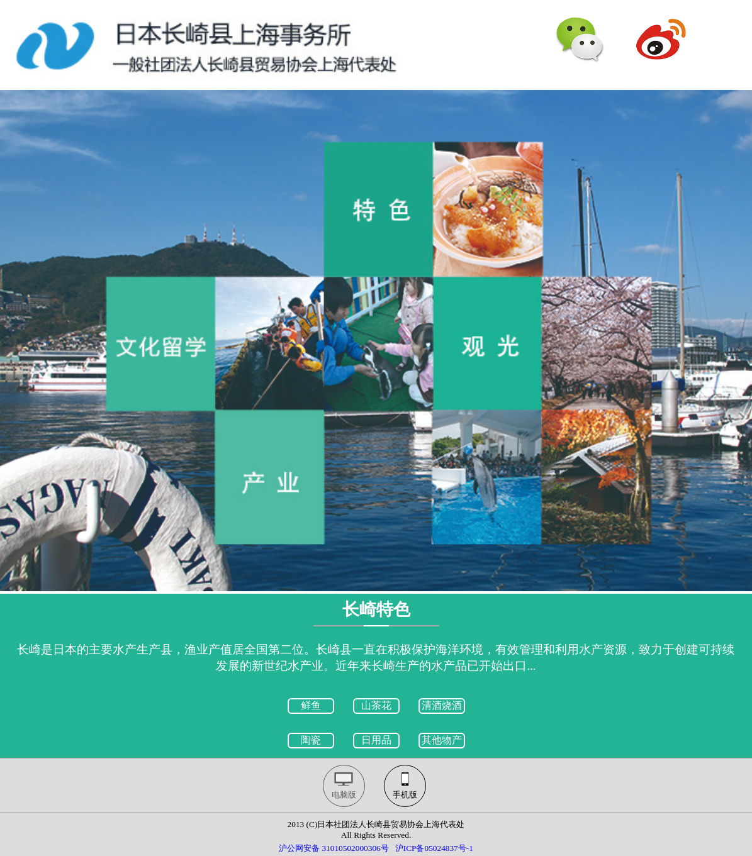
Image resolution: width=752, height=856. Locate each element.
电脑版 (344, 794)
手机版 (405, 794)
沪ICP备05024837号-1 (434, 848)
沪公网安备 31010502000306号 (334, 848)
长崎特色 (376, 609)
